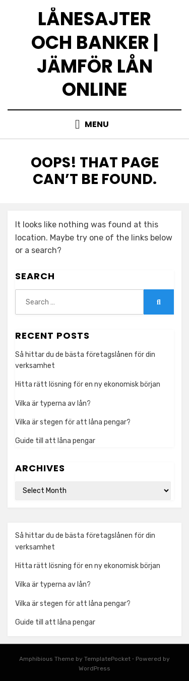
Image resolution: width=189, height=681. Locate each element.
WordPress (94, 668)
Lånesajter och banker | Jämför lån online (94, 54)
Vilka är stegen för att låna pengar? (73, 422)
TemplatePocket (107, 658)
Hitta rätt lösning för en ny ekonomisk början (87, 384)
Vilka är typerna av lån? (53, 403)
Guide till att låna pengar (55, 441)
